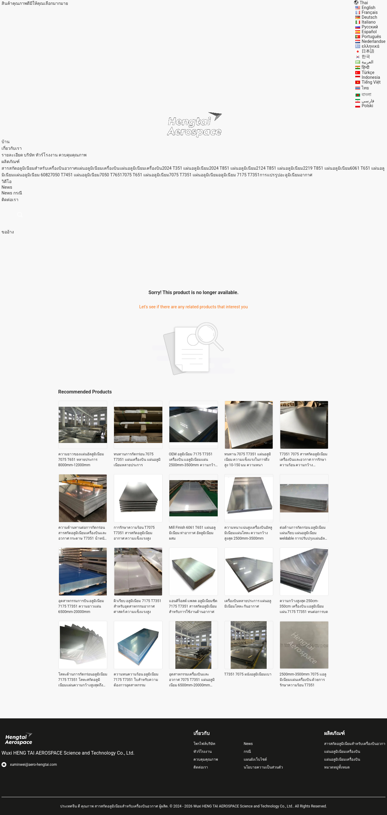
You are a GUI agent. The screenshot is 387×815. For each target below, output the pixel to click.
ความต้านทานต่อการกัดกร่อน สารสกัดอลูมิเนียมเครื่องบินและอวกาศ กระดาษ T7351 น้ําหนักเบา (82, 533)
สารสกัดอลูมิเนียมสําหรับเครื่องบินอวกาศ (39, 168)
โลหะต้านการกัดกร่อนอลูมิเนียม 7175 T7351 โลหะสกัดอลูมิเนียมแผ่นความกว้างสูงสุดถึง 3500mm (82, 680)
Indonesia (371, 77)
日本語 (368, 51)
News (7, 193)
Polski (367, 105)
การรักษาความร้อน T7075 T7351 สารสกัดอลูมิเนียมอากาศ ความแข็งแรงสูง (134, 533)
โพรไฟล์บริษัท (204, 744)
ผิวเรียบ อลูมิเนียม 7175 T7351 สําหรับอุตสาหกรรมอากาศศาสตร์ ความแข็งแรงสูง (137, 606)
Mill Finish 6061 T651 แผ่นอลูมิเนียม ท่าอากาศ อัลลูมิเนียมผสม (192, 533)
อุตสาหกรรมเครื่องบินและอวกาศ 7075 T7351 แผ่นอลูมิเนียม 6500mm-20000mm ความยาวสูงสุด (192, 680)
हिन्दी (365, 67)
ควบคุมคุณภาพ (72, 154)
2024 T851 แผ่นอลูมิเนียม (232, 168)
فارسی (368, 100)
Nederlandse (373, 41)
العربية (367, 61)
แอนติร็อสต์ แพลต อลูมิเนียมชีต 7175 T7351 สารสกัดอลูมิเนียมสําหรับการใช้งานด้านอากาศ (193, 606)
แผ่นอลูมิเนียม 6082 (32, 174)
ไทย (365, 87)
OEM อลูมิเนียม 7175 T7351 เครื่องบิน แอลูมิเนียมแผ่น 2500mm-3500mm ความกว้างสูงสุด (193, 460)
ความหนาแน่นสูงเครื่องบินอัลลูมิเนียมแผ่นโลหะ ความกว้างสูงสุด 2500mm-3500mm (248, 533)
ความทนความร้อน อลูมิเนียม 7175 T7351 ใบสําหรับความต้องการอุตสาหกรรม (136, 679)
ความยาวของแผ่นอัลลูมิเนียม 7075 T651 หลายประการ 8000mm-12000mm (81, 459)
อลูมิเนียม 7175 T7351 (238, 174)
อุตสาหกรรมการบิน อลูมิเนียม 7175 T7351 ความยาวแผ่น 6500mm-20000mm (81, 606)
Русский (370, 26)
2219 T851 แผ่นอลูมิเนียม (326, 168)
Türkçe (368, 72)
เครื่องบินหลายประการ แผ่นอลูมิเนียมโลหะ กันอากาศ (248, 603)
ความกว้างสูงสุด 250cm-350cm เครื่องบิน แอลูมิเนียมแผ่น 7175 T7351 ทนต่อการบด (304, 606)
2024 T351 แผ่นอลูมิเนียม (185, 168)
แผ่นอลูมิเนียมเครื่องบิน (98, 168)
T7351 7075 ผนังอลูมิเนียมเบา (248, 674)
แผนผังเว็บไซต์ (255, 759)
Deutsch (369, 17)
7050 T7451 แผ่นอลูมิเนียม (74, 174)
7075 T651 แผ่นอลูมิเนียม (145, 174)
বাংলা (366, 94)
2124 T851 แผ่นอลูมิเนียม (279, 168)
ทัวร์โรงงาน (47, 154)
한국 (366, 56)
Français (370, 12)
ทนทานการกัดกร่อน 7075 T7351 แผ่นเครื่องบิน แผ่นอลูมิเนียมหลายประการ (137, 459)
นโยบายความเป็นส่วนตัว (263, 767)
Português (371, 36)
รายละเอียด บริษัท (18, 154)
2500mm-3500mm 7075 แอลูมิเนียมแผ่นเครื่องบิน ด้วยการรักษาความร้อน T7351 (303, 679)
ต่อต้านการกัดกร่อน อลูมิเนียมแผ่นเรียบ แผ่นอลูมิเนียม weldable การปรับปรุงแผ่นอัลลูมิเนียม (303, 533)
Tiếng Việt (371, 82)
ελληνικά (370, 46)
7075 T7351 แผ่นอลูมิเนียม (193, 174)
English (368, 7)
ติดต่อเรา (201, 767)
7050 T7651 (110, 174)
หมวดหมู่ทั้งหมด (337, 767)
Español (369, 31)
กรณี (17, 193)
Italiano (369, 22)
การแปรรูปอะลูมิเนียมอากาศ (286, 174)
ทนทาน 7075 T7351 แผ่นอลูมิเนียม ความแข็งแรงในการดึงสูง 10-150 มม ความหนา (247, 459)
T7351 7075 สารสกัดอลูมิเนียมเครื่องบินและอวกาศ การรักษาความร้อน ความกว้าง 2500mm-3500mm (303, 460)
